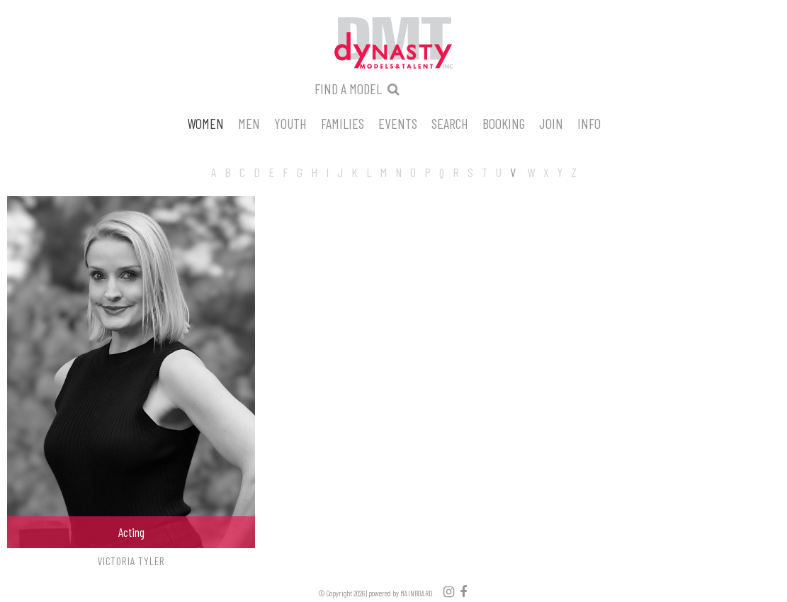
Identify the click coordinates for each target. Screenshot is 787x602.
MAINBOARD (416, 593)
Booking (503, 122)
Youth (290, 122)
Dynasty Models (393, 43)
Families (342, 122)
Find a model (348, 88)
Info (589, 122)
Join (551, 122)
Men (249, 122)
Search (449, 122)
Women (205, 122)
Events (397, 122)
